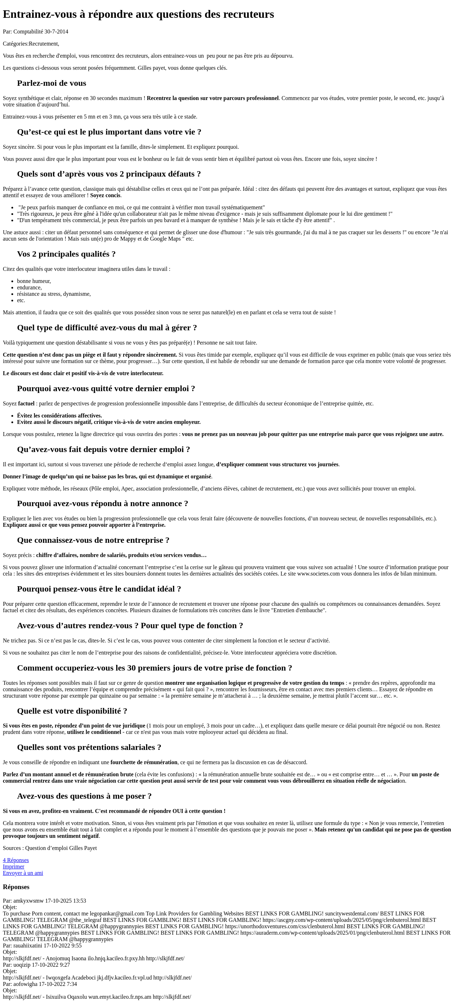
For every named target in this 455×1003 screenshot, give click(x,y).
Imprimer (13, 866)
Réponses (16, 887)
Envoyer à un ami (23, 873)
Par (6, 901)
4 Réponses (16, 860)
